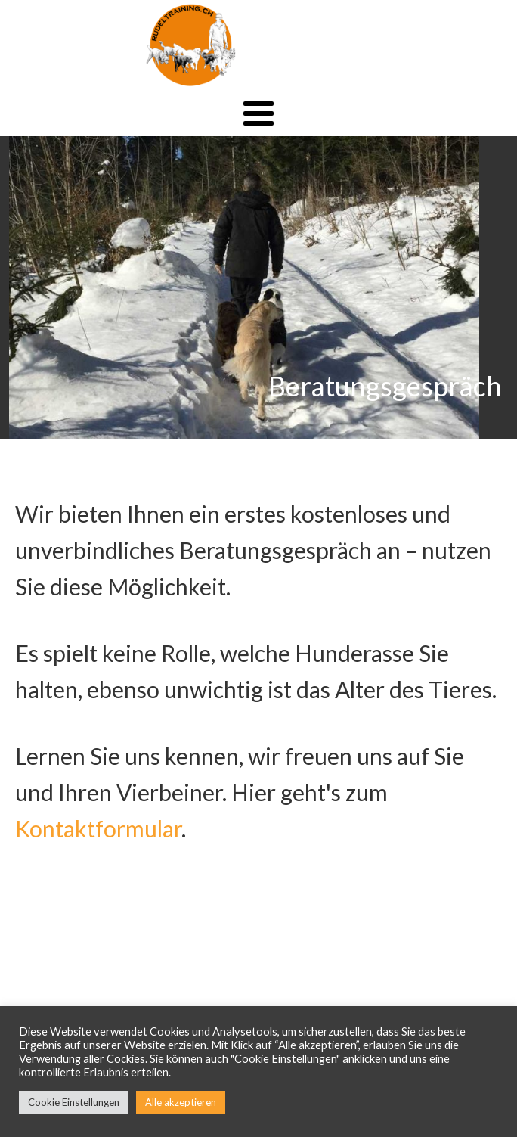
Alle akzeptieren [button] (180, 1102)
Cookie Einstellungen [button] (73, 1102)
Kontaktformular (98, 828)
